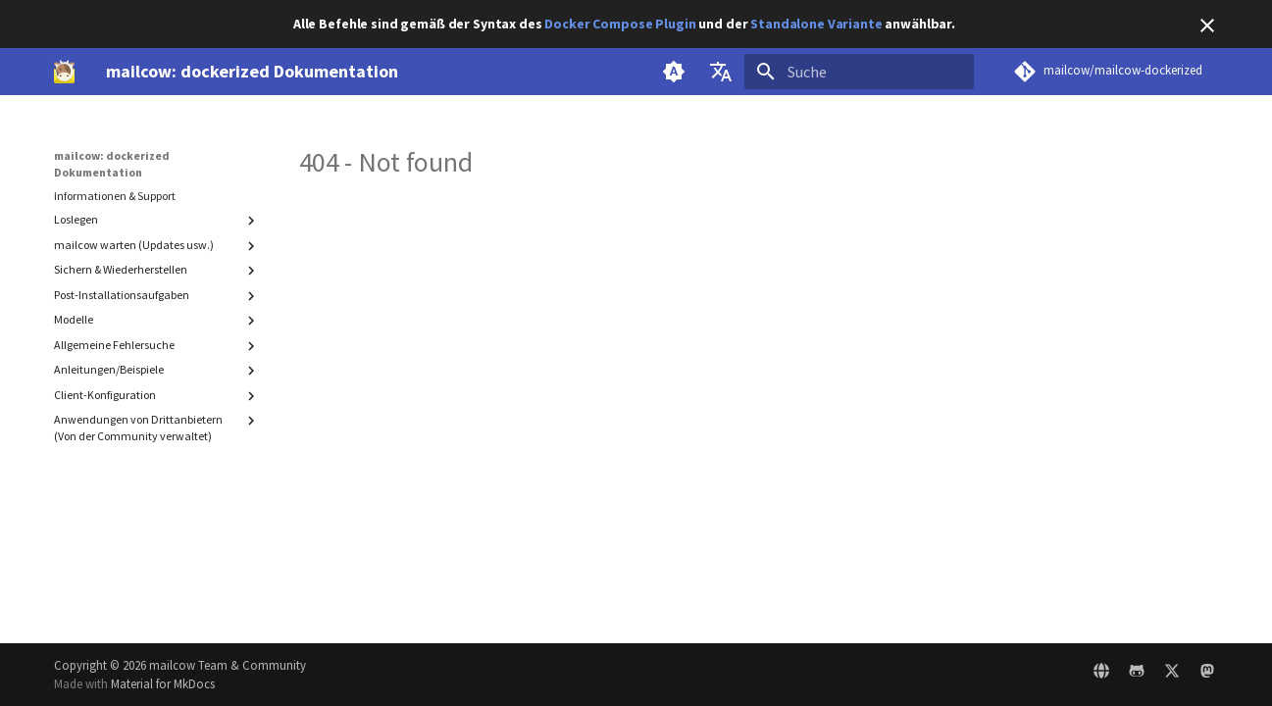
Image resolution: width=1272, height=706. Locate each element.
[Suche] (859, 71)
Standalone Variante (816, 23)
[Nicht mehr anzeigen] (1207, 25)
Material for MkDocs (163, 683)
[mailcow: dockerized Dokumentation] (64, 71)
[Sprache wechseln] (720, 71)
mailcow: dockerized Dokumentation (112, 163)
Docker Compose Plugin (619, 23)
